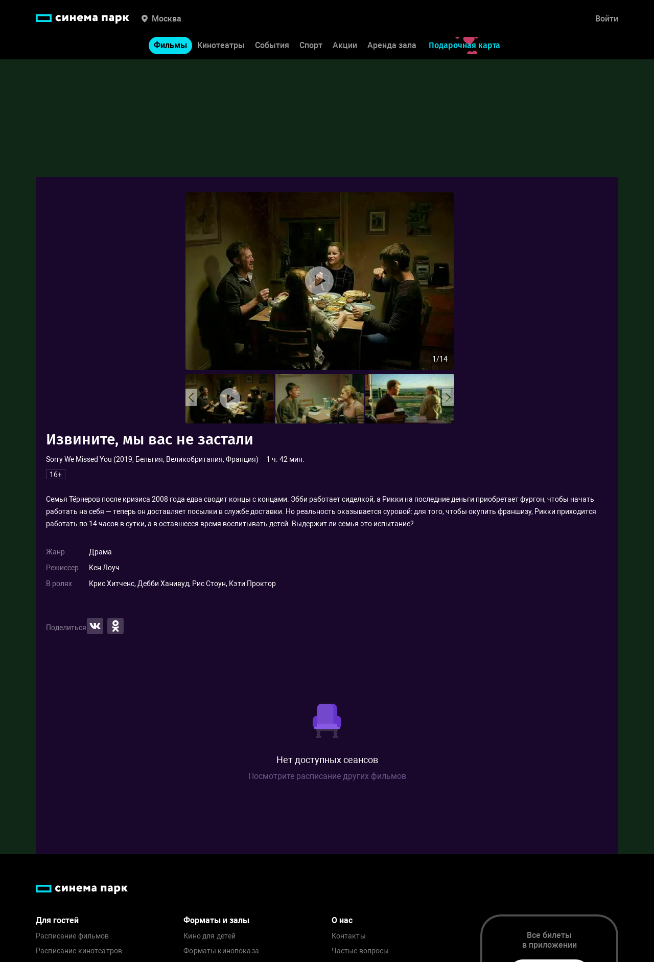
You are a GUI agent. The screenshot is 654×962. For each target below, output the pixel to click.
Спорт (310, 45)
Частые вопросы (360, 951)
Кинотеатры (221, 45)
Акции (345, 45)
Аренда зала (391, 45)
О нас (342, 920)
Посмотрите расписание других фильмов (327, 776)
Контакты (349, 936)
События (272, 45)
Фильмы (170, 45)
